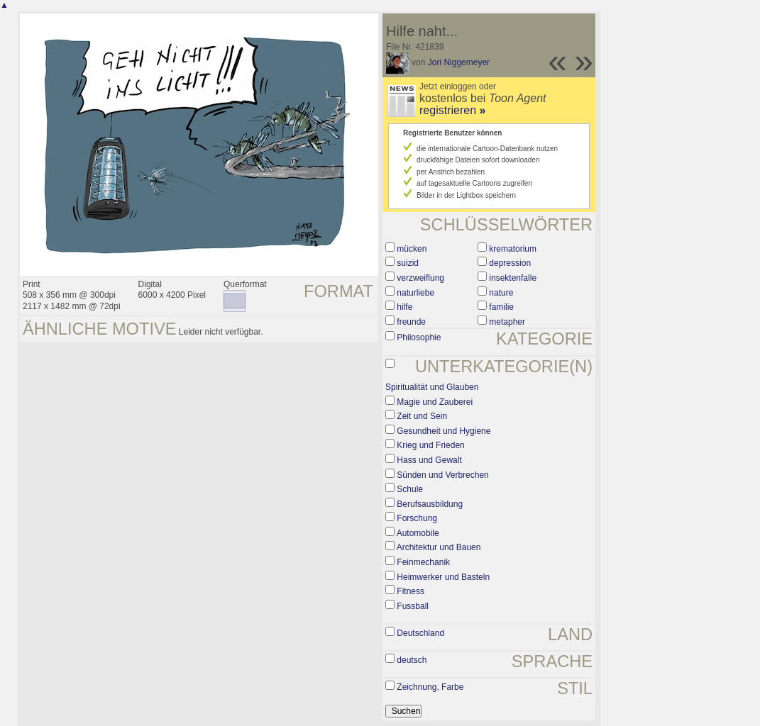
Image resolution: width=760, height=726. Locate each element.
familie (501, 307)
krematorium (512, 249)
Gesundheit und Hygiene (443, 431)
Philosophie (419, 337)
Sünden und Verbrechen (442, 475)
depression (510, 263)
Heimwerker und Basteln (443, 577)
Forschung (417, 518)
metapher (507, 322)
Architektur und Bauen (439, 547)
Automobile (418, 533)
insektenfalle (512, 278)
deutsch (411, 660)
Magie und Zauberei (435, 402)
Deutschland (420, 633)
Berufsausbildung (430, 504)
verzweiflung (420, 278)
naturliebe (415, 293)
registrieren (452, 110)
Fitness (410, 591)
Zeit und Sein (422, 416)
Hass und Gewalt (429, 460)
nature (501, 293)
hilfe (404, 307)
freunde (411, 322)
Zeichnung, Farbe (430, 687)
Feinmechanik (423, 562)
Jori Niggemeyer (459, 62)
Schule (410, 489)
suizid (408, 263)
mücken (411, 249)
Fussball (413, 606)
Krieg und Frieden (430, 445)
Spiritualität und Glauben (431, 387)
